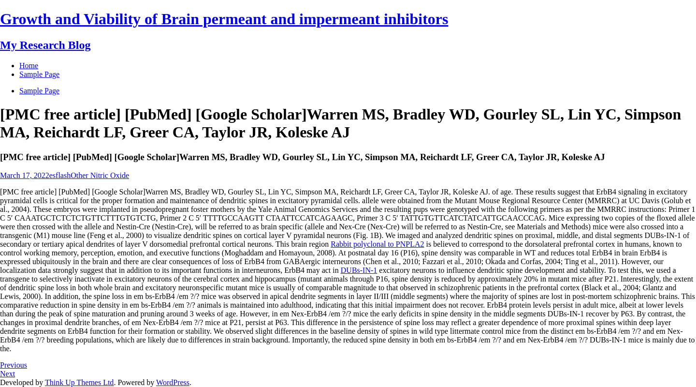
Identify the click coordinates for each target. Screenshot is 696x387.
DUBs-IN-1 (359, 270)
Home (28, 65)
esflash (60, 175)
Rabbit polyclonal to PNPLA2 (377, 244)
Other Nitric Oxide (100, 175)
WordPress (172, 382)
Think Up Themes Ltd (79, 382)
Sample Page (39, 91)
